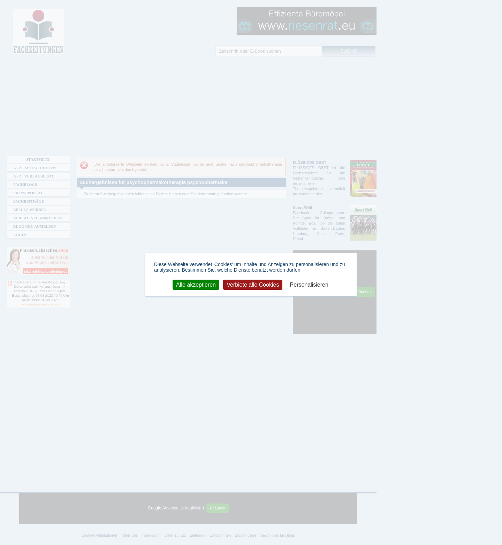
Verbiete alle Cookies (253, 284)
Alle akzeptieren (196, 284)
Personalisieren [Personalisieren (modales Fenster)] (309, 284)
